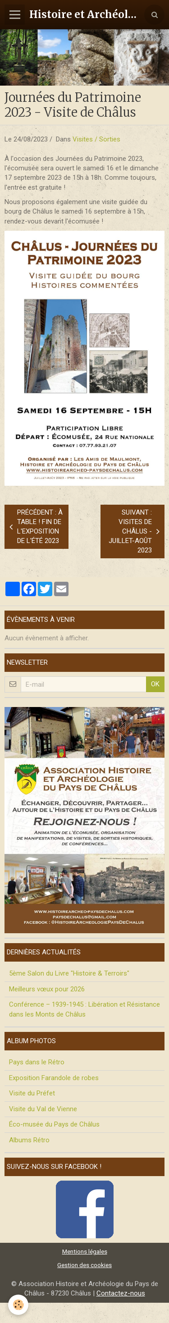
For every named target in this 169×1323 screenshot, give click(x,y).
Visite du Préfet (32, 1093)
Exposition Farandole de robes (54, 1078)
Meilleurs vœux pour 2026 (47, 989)
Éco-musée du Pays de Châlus (54, 1124)
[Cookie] (18, 1305)
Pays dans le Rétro (36, 1062)
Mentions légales (84, 1251)
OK (155, 684)
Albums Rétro (29, 1140)
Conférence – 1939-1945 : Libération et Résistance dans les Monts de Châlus (84, 1009)
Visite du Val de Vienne (43, 1109)
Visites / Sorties (96, 139)
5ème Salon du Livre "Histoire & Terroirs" (69, 973)
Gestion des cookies (84, 1264)
